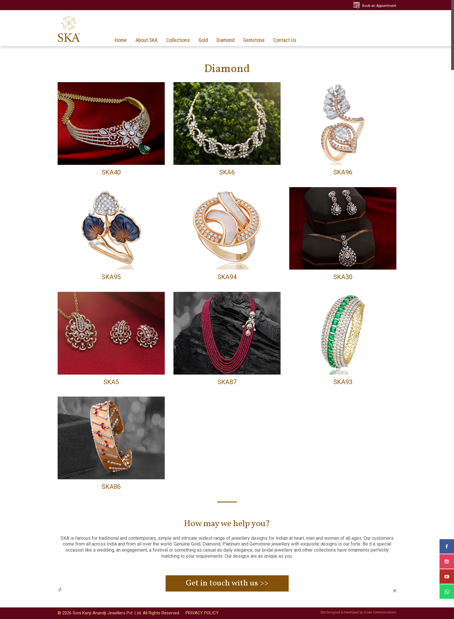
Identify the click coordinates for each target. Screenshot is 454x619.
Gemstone (254, 40)
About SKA (147, 40)
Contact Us (284, 40)
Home (121, 40)
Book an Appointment (379, 6)
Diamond (226, 40)
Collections (178, 40)
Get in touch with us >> (227, 583)
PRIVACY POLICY (202, 613)
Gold (203, 40)
